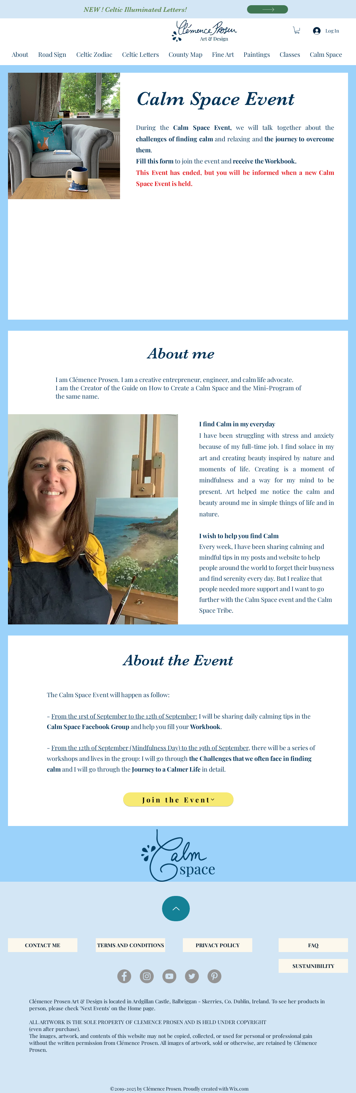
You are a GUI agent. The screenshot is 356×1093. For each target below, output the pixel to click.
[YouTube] (169, 976)
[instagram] (147, 976)
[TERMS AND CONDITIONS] (130, 945)
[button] (297, 30)
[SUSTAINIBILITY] (313, 966)
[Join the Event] (178, 799)
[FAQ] (313, 945)
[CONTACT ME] (42, 945)
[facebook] (124, 976)
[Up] (176, 908)
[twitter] (192, 976)
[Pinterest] (214, 976)
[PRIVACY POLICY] (217, 945)
